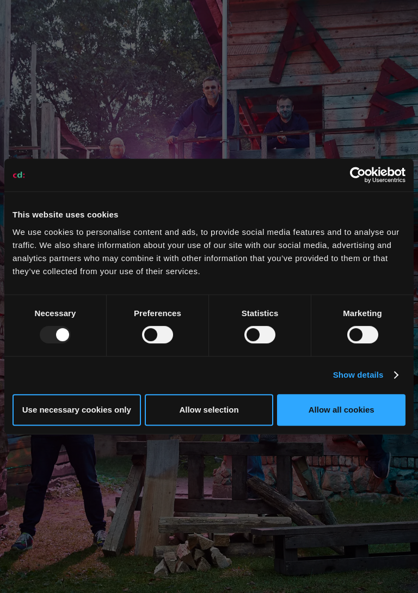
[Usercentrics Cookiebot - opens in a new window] (357, 175)
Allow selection (208, 409)
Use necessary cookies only (76, 409)
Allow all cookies (341, 409)
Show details (358, 374)
